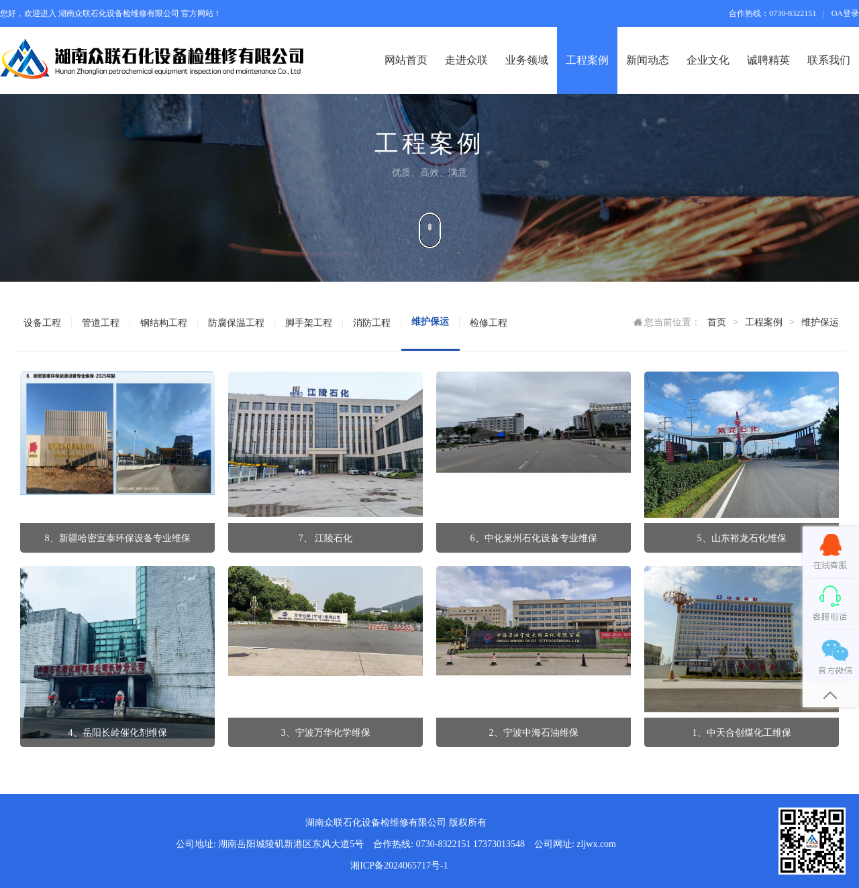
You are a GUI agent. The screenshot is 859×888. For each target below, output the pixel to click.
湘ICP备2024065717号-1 (399, 866)
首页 (716, 322)
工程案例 (763, 322)
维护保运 (820, 322)
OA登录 (845, 13)
